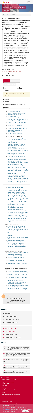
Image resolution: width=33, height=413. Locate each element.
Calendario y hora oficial (12, 319)
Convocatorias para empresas (10, 4)
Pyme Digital (4, 388)
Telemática (6, 90)
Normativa (8, 313)
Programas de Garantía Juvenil (8, 382)
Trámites (10, 14)
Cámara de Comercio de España (9, 379)
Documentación (15, 81)
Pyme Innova (5, 385)
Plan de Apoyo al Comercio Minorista (10, 389)
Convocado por (6, 73)
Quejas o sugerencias (10, 84)
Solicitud (7, 81)
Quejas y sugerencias (11, 322)
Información (6, 107)
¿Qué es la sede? (20, 7)
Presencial (6, 99)
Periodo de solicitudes (8, 69)
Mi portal (6, 10)
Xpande (3, 387)
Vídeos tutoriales (10, 331)
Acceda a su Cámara (8, 7)
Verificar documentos (11, 316)
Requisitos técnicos (10, 328)
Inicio (4, 14)
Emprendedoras (5, 383)
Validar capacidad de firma (13, 337)
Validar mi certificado (11, 334)
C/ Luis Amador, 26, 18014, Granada (9, 396)
